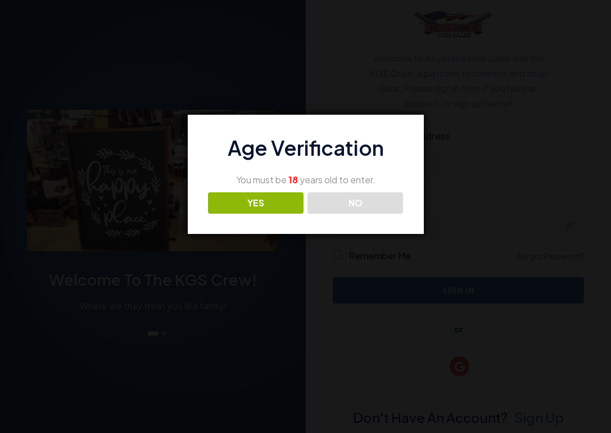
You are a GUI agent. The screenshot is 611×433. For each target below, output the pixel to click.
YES (255, 203)
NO (356, 203)
